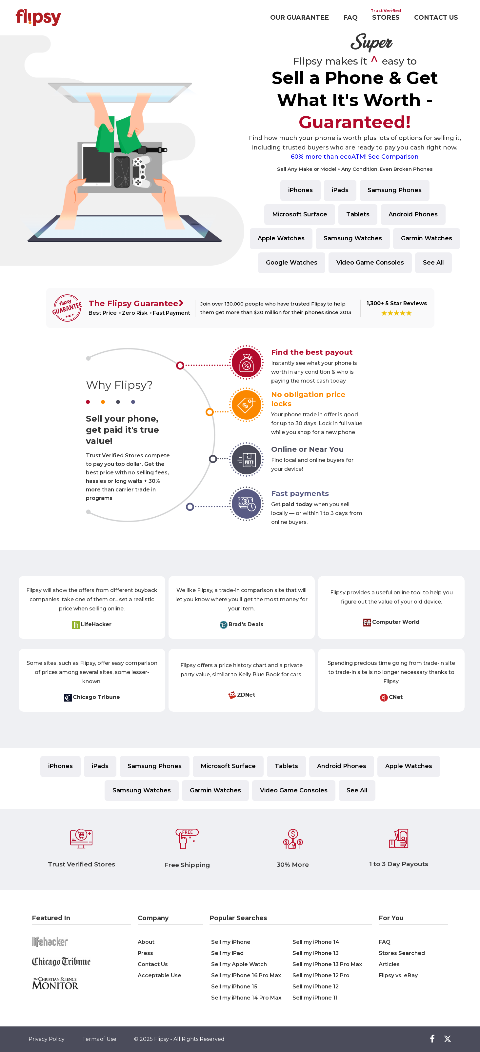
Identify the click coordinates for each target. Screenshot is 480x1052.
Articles (389, 964)
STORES (386, 17)
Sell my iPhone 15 (234, 986)
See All (433, 262)
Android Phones (413, 214)
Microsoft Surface (299, 214)
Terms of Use (99, 1039)
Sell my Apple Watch (239, 964)
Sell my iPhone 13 (315, 953)
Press (145, 953)
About (146, 942)
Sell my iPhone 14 (315, 942)
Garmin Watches (426, 238)
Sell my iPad (227, 953)
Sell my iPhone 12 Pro (321, 975)
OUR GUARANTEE (299, 17)
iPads (340, 190)
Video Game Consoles (370, 262)
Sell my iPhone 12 (315, 986)
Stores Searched (402, 953)
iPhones (300, 190)
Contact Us (153, 964)
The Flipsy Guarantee (133, 303)
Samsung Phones (395, 190)
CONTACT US (436, 17)
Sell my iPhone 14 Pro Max (246, 998)
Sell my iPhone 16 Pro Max (246, 975)
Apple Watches (281, 238)
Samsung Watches (353, 238)
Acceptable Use (159, 975)
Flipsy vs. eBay (398, 975)
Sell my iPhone (230, 942)
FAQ (350, 17)
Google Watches (291, 262)
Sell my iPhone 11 (315, 998)
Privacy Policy (47, 1039)
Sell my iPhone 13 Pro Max (327, 964)
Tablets (358, 214)
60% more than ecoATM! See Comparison (355, 156)
